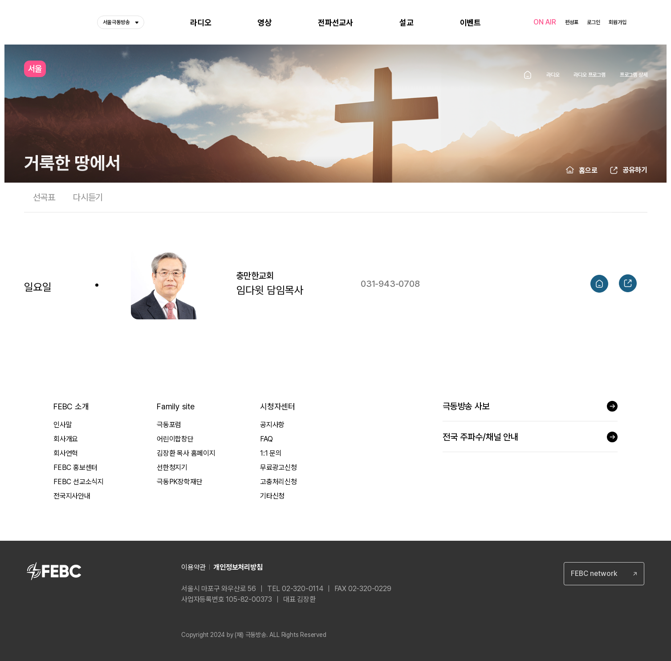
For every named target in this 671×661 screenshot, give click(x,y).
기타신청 (272, 496)
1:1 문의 (271, 453)
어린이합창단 (175, 439)
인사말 (62, 424)
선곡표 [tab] (44, 197)
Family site (176, 406)
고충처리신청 (278, 481)
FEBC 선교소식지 (78, 481)
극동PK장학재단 (179, 481)
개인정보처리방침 (237, 567)
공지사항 (272, 424)
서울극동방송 (120, 22)
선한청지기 (172, 467)
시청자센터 (277, 406)
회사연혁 (65, 453)
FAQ (266, 439)
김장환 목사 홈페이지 (186, 453)
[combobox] (604, 573)
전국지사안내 (71, 496)
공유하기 (634, 170)
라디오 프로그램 (589, 75)
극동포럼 (169, 424)
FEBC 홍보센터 (75, 467)
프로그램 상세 (633, 75)
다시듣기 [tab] (88, 197)
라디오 (552, 75)
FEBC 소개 (71, 406)
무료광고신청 (278, 467)
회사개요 (65, 439)
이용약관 (193, 567)
